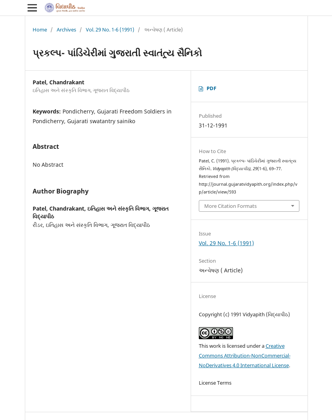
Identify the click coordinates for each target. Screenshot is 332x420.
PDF (211, 88)
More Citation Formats (230, 205)
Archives (66, 29)
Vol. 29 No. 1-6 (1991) (110, 29)
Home (40, 29)
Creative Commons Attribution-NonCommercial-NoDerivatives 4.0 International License (244, 355)
